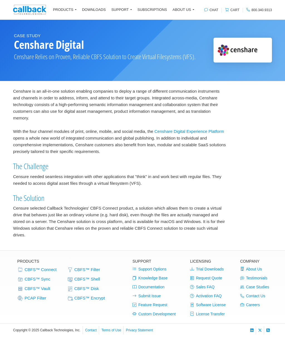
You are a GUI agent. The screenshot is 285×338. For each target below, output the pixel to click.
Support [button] (120, 10)
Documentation (148, 287)
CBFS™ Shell (83, 279)
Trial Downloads (207, 269)
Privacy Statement (139, 330)
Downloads (94, 10)
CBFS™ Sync (33, 279)
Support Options (149, 269)
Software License (208, 305)
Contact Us (252, 296)
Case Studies (254, 287)
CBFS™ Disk (83, 289)
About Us (251, 269)
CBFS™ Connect (36, 270)
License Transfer (207, 314)
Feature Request (149, 305)
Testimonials (253, 278)
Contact (91, 330)
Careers (250, 305)
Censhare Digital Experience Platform (189, 131)
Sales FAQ (202, 287)
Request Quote (206, 278)
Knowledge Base (150, 278)
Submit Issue (146, 296)
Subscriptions (152, 10)
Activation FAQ (206, 296)
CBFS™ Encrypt (86, 298)
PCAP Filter (31, 298)
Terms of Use (111, 330)
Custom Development (154, 314)
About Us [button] (182, 10)
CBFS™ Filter (83, 270)
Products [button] (63, 10)
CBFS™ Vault (33, 289)
